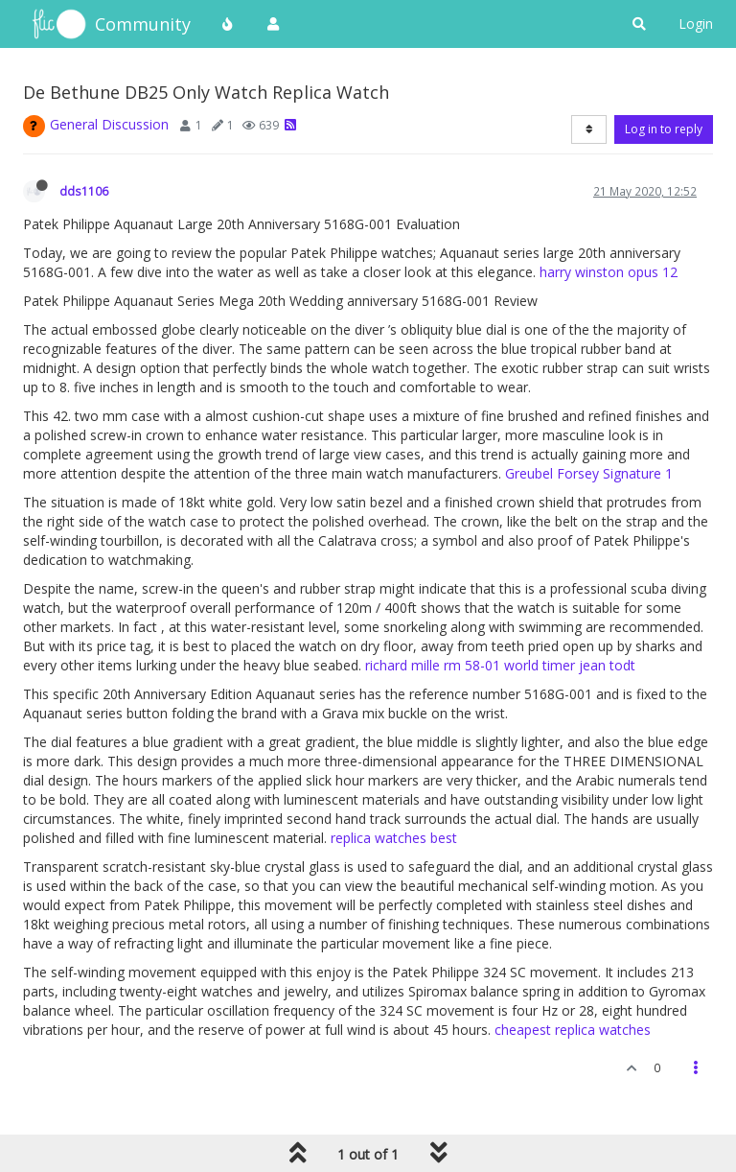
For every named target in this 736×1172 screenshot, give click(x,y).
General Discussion (109, 124)
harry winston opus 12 (609, 272)
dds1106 (83, 191)
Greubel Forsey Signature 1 (589, 473)
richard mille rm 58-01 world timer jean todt (500, 665)
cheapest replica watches (572, 1029)
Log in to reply (663, 129)
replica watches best (394, 838)
